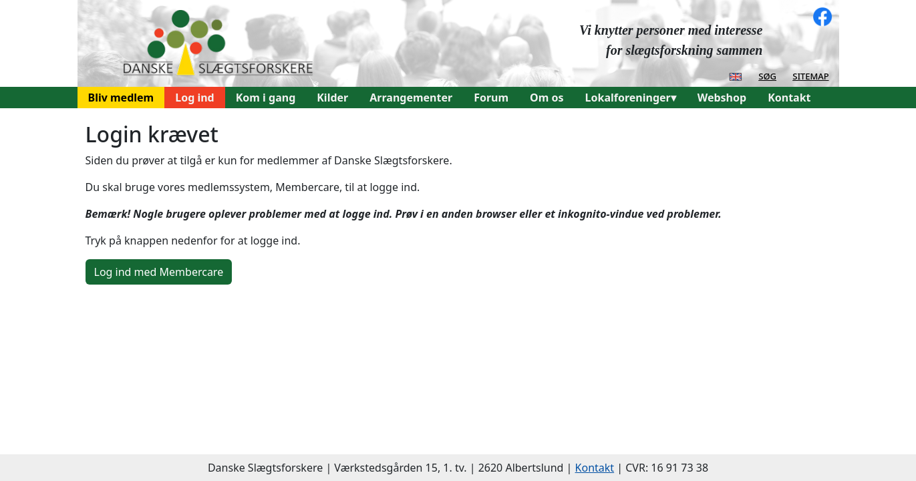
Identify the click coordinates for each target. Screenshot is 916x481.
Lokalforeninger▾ (630, 97)
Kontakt (789, 97)
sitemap (810, 75)
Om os (546, 97)
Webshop (722, 97)
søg (767, 75)
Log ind (194, 97)
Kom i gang (266, 97)
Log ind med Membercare (159, 272)
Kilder (332, 97)
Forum (491, 97)
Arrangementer (410, 97)
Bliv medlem (121, 97)
